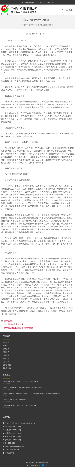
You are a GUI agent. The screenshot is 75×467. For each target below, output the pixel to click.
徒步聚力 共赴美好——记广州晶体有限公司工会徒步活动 (23, 387)
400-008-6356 (10, 443)
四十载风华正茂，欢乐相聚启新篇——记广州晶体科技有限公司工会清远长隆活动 (32, 393)
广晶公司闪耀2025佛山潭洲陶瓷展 (15, 399)
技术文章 (32, 25)
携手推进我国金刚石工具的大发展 (18, 327)
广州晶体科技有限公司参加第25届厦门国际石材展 (20, 405)
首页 (25, 25)
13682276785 (15, 433)
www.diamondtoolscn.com (15, 446)
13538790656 (15, 440)
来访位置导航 (9, 453)
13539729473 (15, 430)
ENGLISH (42, 2)
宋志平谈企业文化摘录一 (14, 324)
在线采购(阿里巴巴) (30, 2)
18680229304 (15, 436)
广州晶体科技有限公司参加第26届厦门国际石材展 (20, 381)
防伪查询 (50, 2)
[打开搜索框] (62, 10)
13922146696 (15, 426)
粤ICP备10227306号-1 (34, 465)
